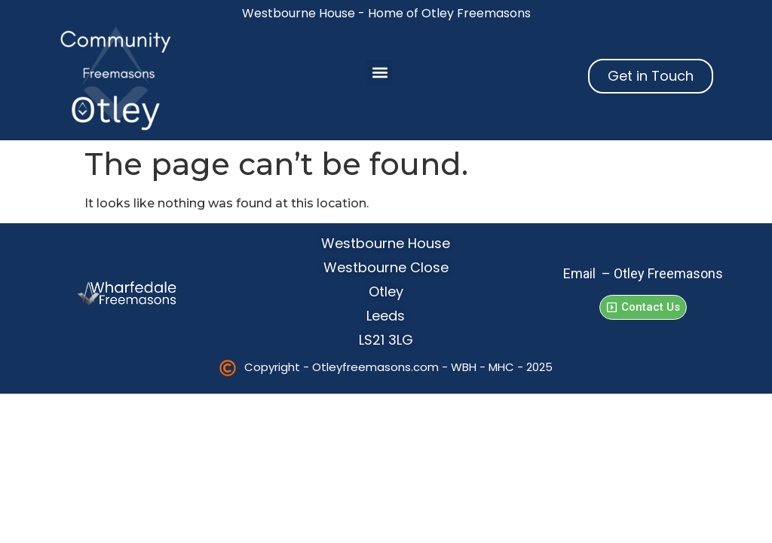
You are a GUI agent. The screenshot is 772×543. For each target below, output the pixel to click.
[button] (379, 72)
